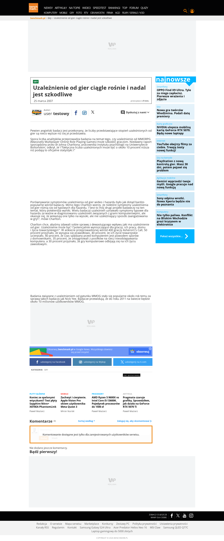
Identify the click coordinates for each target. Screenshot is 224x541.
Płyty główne (37, 394)
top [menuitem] (124, 8)
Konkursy (107, 523)
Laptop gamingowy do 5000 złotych (112, 531)
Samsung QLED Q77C (175, 527)
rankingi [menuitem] (114, 8)
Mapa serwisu (73, 523)
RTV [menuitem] (86, 12)
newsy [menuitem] (48, 8)
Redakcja (42, 523)
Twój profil (192, 11)
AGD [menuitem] (117, 12)
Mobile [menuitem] (63, 12)
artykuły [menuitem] (61, 8)
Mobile (64, 394)
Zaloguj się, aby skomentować (133, 421)
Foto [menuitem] (79, 12)
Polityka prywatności (145, 523)
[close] (150, 349)
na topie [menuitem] (74, 8)
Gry (46, 369)
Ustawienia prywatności (174, 523)
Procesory (98, 394)
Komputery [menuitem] (50, 12)
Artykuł (127, 394)
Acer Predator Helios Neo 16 (130, 527)
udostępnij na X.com (132, 362)
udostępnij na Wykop (92, 362)
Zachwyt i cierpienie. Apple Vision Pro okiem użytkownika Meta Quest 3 (73, 402)
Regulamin (58, 527)
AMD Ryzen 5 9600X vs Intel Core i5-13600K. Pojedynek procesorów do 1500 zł (106, 402)
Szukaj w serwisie (185, 11)
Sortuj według (86, 421)
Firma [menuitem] (110, 12)
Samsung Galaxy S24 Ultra (95, 527)
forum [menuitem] (133, 8)
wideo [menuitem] (86, 8)
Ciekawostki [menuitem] (97, 12)
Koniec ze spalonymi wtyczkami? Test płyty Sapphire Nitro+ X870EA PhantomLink (43, 402)
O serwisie (56, 523)
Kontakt (72, 527)
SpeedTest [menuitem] (99, 8)
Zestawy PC (122, 523)
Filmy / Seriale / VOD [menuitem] (133, 12)
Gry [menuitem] (72, 12)
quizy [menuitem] (144, 8)
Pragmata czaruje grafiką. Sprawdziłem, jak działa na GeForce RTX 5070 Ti (136, 402)
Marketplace (91, 523)
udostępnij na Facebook (50, 362)
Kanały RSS (42, 527)
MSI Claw (155, 527)
